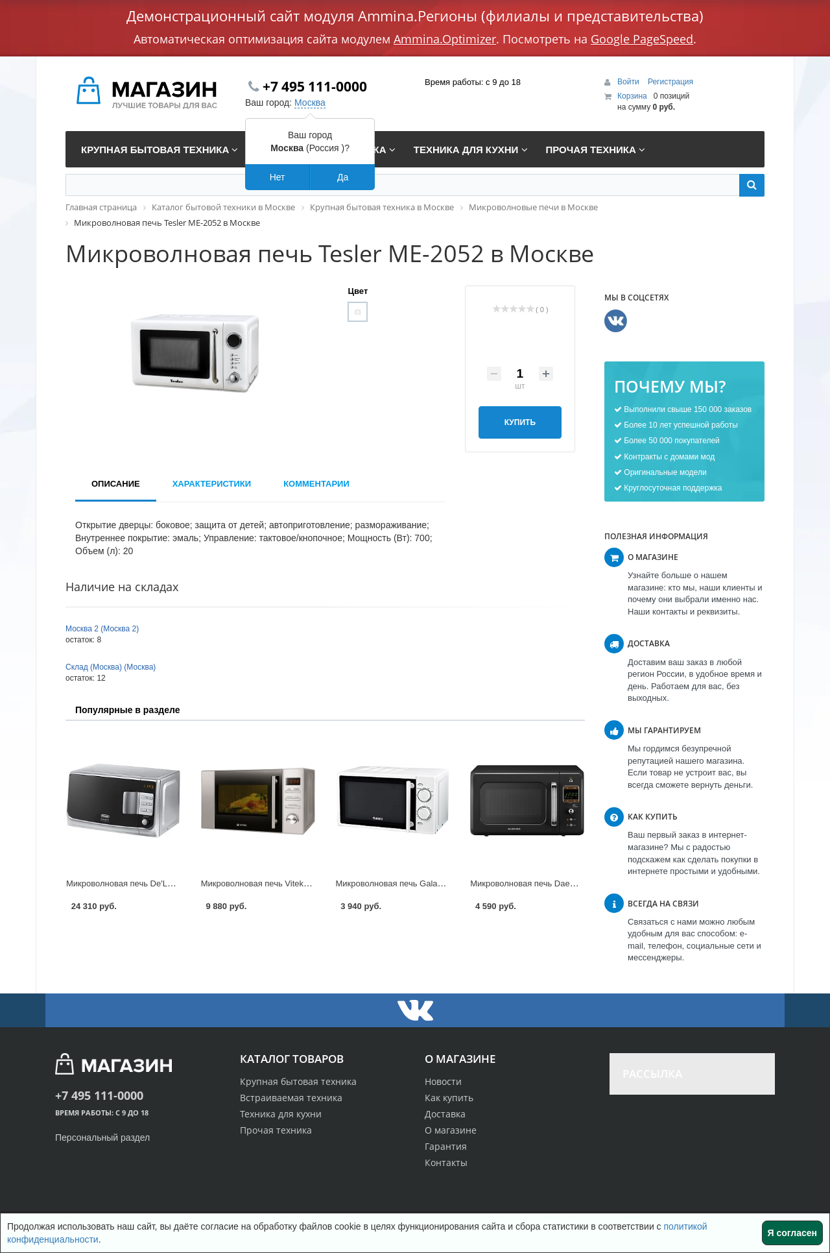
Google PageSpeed (642, 39)
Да (342, 177)
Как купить (449, 1097)
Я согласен (792, 1233)
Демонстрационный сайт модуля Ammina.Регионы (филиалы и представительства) (415, 15)
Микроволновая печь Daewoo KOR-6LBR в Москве (568, 883)
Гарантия (446, 1146)
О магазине (451, 1130)
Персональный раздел (102, 1137)
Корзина (632, 96)
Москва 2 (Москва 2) (102, 628)
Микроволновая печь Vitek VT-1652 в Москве (288, 883)
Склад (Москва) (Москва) (110, 667)
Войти (629, 81)
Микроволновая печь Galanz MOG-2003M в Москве (436, 883)
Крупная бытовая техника (298, 1081)
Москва (310, 102)
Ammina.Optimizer (445, 39)
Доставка (445, 1114)
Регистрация (670, 81)
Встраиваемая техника (291, 1097)
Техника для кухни (281, 1114)
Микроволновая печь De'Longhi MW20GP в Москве (165, 883)
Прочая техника (276, 1130)
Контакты (446, 1162)
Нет (277, 177)
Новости (443, 1081)
